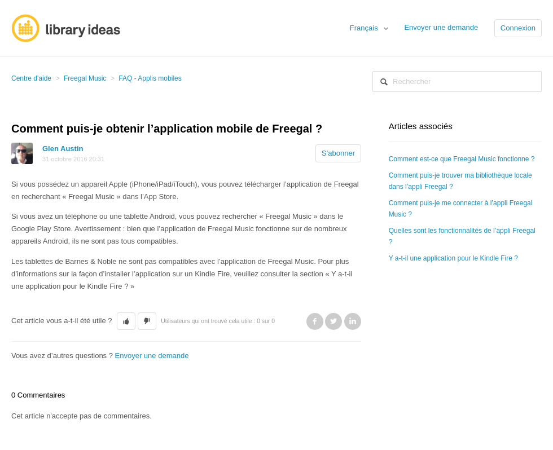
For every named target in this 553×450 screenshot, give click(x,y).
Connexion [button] (518, 28)
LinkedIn (352, 321)
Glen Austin (62, 148)
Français (365, 28)
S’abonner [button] (338, 153)
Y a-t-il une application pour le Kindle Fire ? (453, 258)
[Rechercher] (457, 81)
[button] (126, 321)
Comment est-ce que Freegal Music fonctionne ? (462, 159)
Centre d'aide (31, 78)
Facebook (314, 321)
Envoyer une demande (441, 27)
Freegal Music (85, 78)
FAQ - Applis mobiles (149, 78)
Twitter (333, 321)
